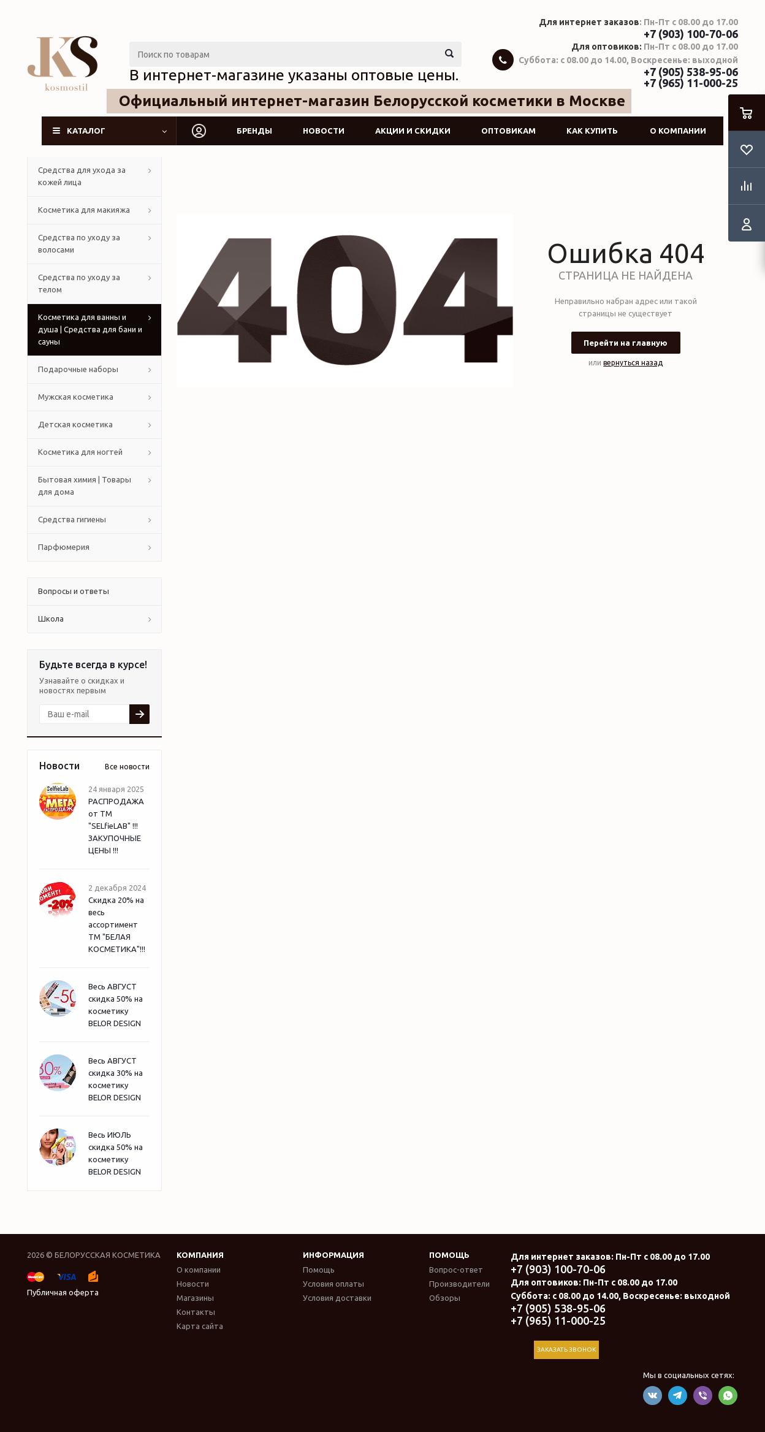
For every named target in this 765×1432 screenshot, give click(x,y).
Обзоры (444, 1297)
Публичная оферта (63, 1292)
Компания (200, 1255)
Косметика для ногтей (80, 452)
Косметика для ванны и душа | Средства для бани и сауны (90, 329)
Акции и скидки (413, 130)
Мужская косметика (75, 396)
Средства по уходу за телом (79, 283)
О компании (678, 130)
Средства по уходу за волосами (79, 243)
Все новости (127, 767)
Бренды (254, 130)
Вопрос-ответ (456, 1269)
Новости (323, 130)
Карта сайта (200, 1326)
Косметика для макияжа (84, 209)
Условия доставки (337, 1297)
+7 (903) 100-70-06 (691, 33)
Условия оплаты (333, 1283)
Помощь (449, 1255)
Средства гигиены (72, 519)
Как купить (592, 130)
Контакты (196, 1312)
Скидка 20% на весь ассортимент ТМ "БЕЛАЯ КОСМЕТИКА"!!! (116, 924)
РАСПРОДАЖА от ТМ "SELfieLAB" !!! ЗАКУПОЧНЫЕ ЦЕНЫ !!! (116, 826)
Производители (459, 1283)
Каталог (86, 130)
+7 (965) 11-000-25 (691, 82)
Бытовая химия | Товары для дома (84, 485)
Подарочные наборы (78, 369)
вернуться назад (633, 363)
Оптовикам (508, 130)
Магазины (195, 1297)
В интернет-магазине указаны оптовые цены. (294, 74)
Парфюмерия (63, 547)
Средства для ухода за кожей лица (82, 176)
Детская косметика (75, 424)
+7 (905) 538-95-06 (691, 71)
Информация (333, 1255)
